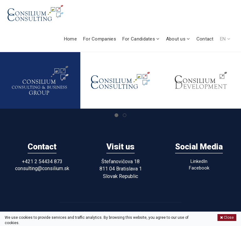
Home (70, 39)
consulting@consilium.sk (42, 168)
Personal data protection (148, 213)
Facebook (199, 168)
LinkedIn (198, 161)
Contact (205, 39)
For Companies (99, 39)
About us (178, 39)
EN (225, 39)
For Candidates (141, 39)
